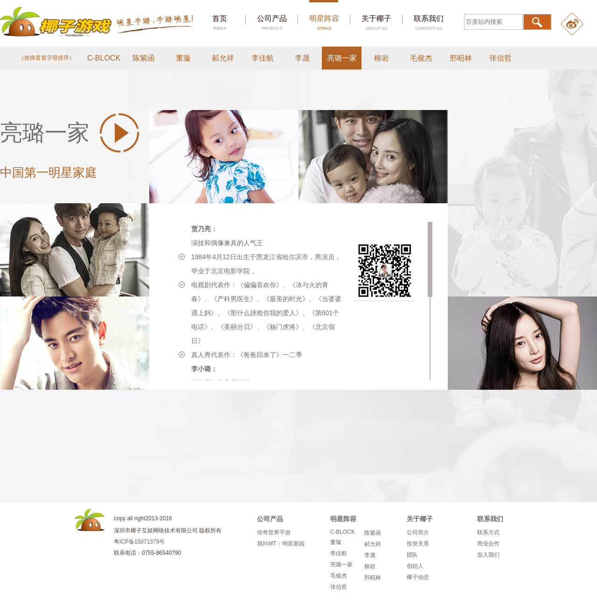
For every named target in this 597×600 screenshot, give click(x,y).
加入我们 (488, 555)
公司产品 (272, 22)
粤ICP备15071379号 (139, 541)
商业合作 (488, 543)
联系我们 (429, 22)
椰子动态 (418, 577)
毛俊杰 (421, 58)
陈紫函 (143, 58)
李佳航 (262, 58)
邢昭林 (461, 58)
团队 (412, 555)
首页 (220, 22)
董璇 (183, 58)
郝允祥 (223, 58)
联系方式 (488, 532)
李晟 (302, 58)
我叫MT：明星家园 (280, 543)
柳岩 (381, 58)
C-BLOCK (103, 58)
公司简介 (418, 532)
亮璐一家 (342, 58)
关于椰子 (376, 22)
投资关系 (418, 543)
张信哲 (500, 58)
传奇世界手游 (274, 532)
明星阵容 (324, 22)
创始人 (415, 566)
